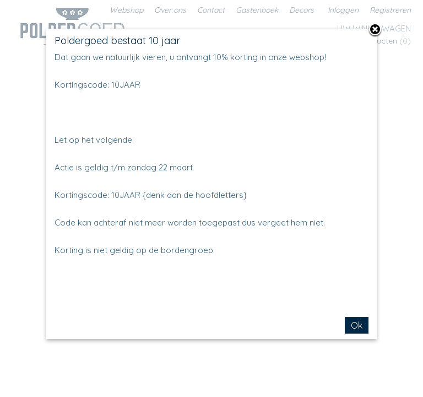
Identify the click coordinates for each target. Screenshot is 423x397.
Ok (356, 325)
